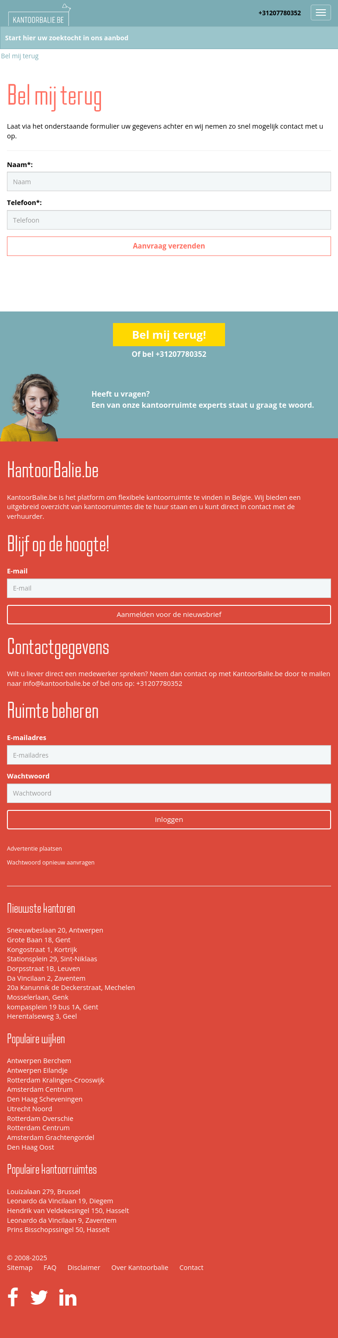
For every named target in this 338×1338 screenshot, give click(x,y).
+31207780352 (280, 13)
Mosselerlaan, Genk (38, 997)
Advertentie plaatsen (34, 849)
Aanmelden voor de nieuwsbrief (169, 614)
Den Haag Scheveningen (44, 1099)
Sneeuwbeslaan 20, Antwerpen (55, 930)
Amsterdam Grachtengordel (50, 1137)
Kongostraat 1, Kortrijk (42, 949)
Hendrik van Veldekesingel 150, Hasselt (68, 1210)
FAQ (50, 1267)
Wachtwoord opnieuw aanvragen (50, 862)
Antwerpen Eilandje (37, 1070)
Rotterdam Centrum (38, 1127)
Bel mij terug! (169, 334)
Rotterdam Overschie (40, 1118)
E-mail (17, 570)
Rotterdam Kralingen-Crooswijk (55, 1080)
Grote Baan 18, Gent (38, 939)
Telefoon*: (24, 202)
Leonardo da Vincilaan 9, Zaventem (62, 1220)
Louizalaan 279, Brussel (43, 1191)
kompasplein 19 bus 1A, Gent (52, 1006)
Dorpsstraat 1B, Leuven (43, 968)
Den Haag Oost (30, 1147)
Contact (191, 1267)
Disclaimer (84, 1267)
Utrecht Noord (29, 1108)
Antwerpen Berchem (39, 1060)
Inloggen (169, 819)
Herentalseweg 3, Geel (42, 1016)
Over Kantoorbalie (139, 1267)
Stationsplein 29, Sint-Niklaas (52, 958)
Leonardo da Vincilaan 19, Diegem (60, 1200)
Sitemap (19, 1267)
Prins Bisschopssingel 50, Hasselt (58, 1229)
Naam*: (20, 164)
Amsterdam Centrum (40, 1089)
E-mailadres (26, 737)
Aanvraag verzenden (169, 245)
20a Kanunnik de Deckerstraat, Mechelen (71, 987)
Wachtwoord (28, 776)
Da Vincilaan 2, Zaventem (46, 978)
